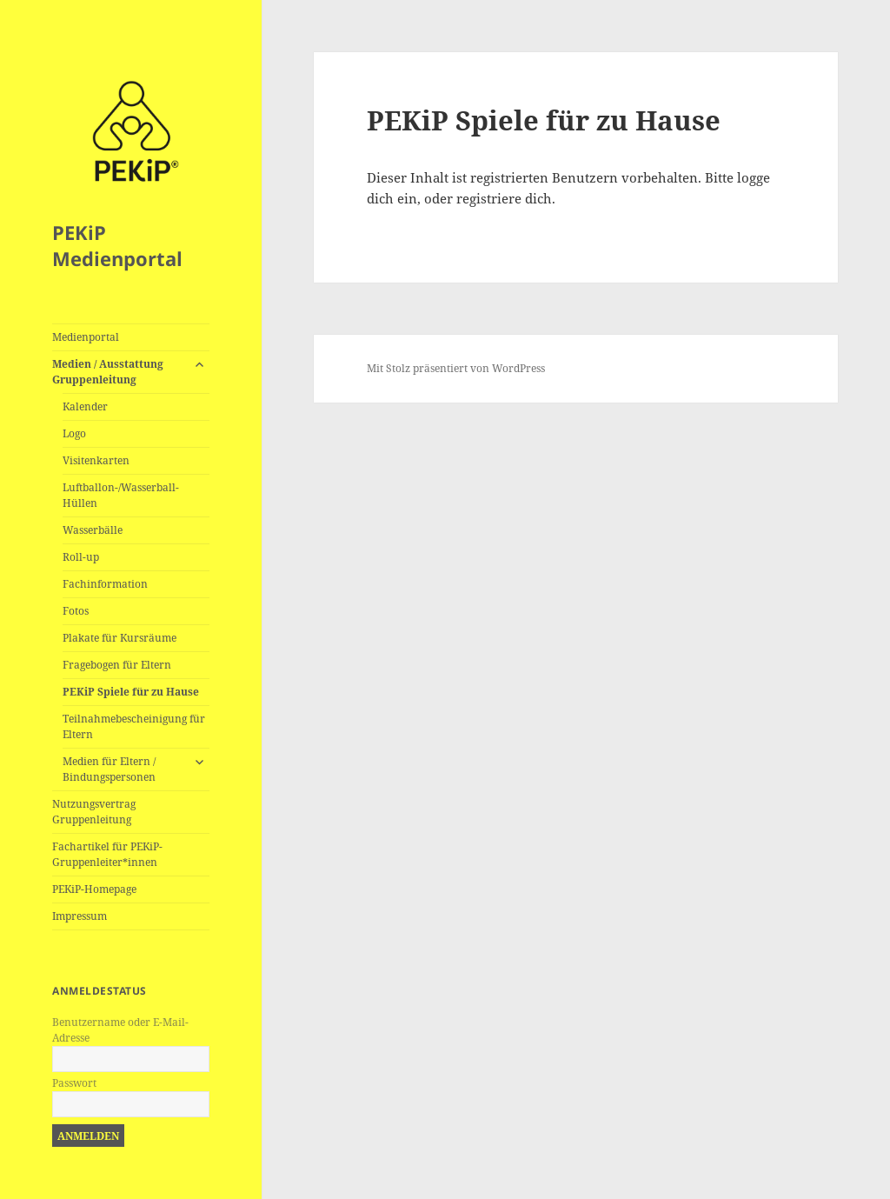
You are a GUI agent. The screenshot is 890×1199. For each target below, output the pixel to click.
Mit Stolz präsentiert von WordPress (456, 368)
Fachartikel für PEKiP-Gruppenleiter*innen (107, 854)
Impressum (79, 916)
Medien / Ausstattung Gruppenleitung (107, 371)
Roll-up (81, 557)
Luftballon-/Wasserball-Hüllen (121, 495)
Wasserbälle (93, 530)
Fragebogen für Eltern (117, 664)
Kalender (85, 406)
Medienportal (85, 337)
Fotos (76, 610)
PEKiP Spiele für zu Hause (131, 691)
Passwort (74, 1083)
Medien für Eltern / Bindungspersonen (109, 769)
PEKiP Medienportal (117, 245)
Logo (74, 433)
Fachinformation (105, 583)
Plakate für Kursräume (119, 637)
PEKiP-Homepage (94, 889)
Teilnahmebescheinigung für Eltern (134, 726)
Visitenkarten (96, 460)
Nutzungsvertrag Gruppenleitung (94, 811)
